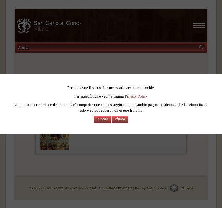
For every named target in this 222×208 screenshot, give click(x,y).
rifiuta (120, 119)
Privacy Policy (136, 96)
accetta (102, 119)
